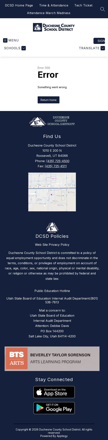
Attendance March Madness (48, 13)
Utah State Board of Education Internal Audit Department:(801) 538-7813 (52, 300)
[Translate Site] (91, 48)
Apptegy (62, 436)
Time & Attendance (53, 5)
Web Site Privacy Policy (52, 245)
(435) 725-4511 (56, 166)
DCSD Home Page (19, 5)
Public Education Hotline (52, 291)
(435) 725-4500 (57, 161)
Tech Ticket (83, 5)
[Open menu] (11, 40)
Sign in (101, 41)
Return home (49, 99)
